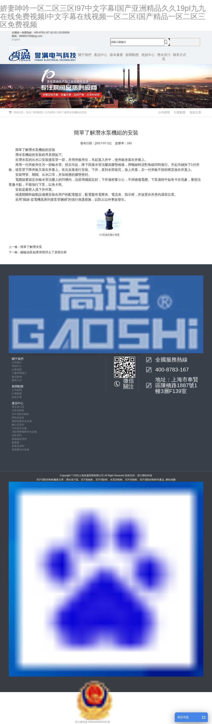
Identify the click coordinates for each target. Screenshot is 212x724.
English (16, 39)
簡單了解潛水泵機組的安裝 (72, 112)
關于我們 (84, 55)
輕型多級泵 (18, 417)
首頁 (28, 112)
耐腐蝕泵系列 (19, 439)
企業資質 (17, 369)
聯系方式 (179, 55)
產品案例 (17, 376)
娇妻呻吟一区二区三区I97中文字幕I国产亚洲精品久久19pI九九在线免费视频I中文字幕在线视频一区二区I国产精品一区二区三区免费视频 (103, 16)
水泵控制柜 (18, 410)
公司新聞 (50, 112)
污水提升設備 (19, 428)
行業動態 (180, 112)
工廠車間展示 (19, 373)
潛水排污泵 (163, 57)
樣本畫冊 (116, 55)
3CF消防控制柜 (20, 414)
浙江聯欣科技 (144, 475)
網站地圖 (171, 479)
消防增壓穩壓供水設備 (24, 431)
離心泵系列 (18, 424)
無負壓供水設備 (20, 449)
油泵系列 (17, 435)
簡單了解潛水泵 (31, 247)
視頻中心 (148, 55)
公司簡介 (17, 362)
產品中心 (100, 55)
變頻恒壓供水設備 (22, 421)
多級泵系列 (18, 446)
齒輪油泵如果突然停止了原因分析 (43, 252)
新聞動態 (132, 55)
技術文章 (195, 112)
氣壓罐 (15, 442)
